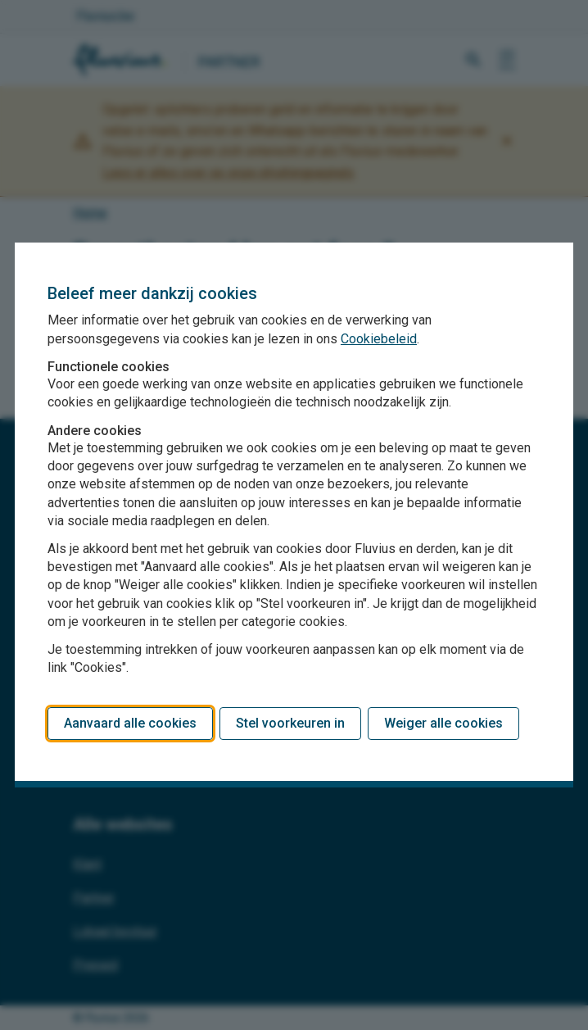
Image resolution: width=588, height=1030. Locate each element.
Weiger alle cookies (443, 723)
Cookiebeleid (379, 339)
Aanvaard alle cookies (130, 723)
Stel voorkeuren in (290, 723)
